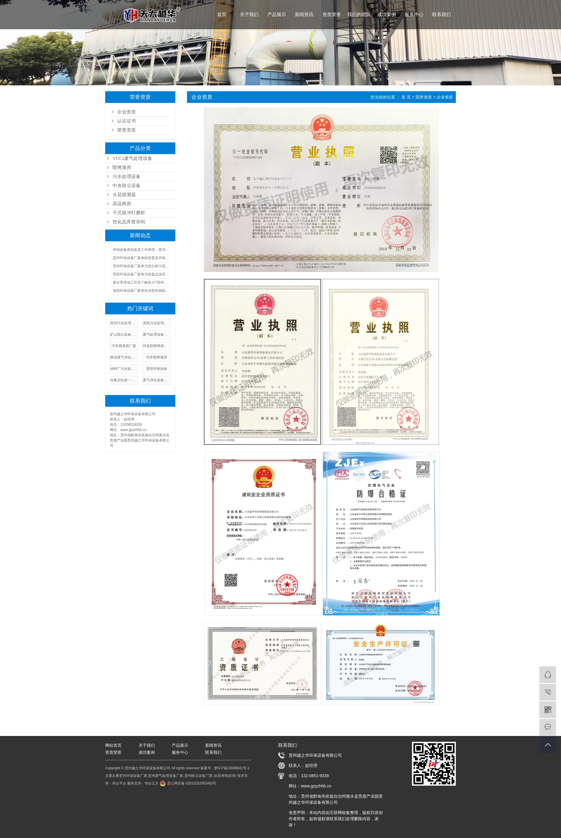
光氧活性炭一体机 (124, 380)
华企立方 (152, 783)
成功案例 (386, 14)
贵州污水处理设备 (124, 323)
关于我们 (249, 14)
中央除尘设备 (126, 185)
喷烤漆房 (121, 167)
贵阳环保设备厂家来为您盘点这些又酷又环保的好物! (142, 274)
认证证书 (126, 120)
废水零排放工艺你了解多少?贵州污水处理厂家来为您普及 (142, 282)
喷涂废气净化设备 (124, 357)
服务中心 (414, 14)
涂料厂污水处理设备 (124, 369)
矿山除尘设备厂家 (124, 334)
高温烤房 (121, 203)
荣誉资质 (126, 129)
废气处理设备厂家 (156, 334)
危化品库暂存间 (128, 221)
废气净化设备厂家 (156, 380)
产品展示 (276, 14)
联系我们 (441, 14)
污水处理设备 (126, 176)
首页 (221, 14)
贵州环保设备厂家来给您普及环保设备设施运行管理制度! (142, 258)
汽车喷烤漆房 (156, 357)
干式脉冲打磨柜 (128, 212)
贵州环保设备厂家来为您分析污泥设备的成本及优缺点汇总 (142, 266)
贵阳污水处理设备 (156, 323)
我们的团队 (359, 14)
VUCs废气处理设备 (132, 158)
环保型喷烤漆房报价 (156, 346)
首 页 (406, 97)
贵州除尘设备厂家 (198, 776)
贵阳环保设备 (156, 369)
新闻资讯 (304, 14)
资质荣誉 (331, 14)
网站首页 (113, 745)
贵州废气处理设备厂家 (165, 776)
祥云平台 (119, 783)
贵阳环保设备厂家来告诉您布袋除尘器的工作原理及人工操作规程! (142, 291)
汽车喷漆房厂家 (124, 346)
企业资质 (126, 111)
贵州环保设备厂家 (133, 776)
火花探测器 (124, 194)
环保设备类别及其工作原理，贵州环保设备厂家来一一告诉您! (142, 250)
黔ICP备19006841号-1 (232, 768)
